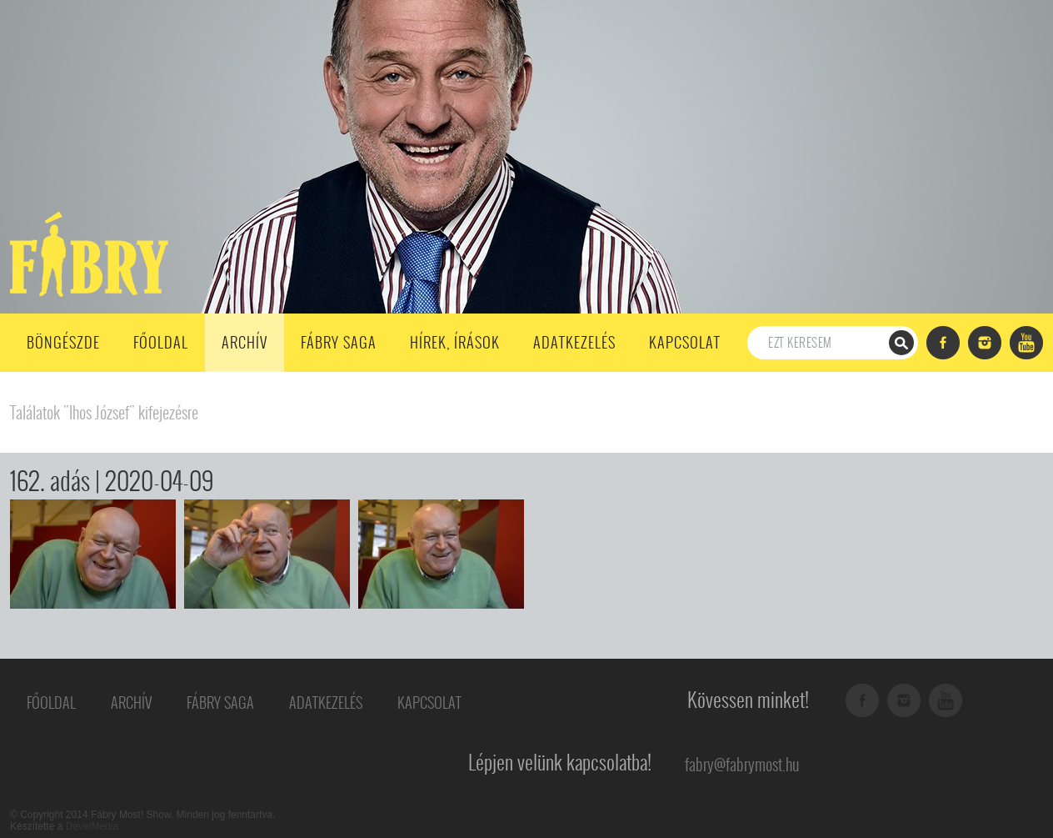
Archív (244, 342)
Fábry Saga (339, 342)
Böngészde (63, 342)
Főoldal (160, 342)
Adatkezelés (574, 342)
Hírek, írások (455, 342)
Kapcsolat (685, 342)
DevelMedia (92, 826)
